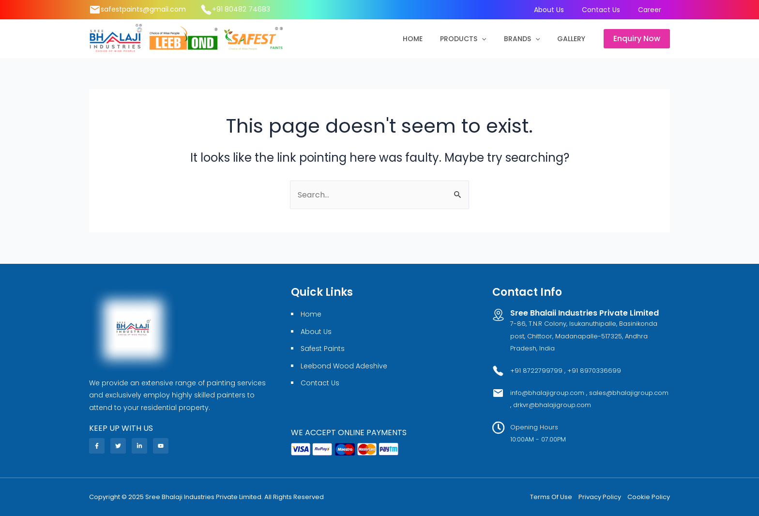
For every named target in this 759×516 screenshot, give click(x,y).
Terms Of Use (551, 496)
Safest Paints (323, 348)
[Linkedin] (139, 446)
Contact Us (606, 10)
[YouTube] (160, 446)
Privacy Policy (599, 496)
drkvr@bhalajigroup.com (552, 405)
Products (473, 39)
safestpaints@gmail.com (143, 9)
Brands (528, 39)
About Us (557, 10)
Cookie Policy (648, 496)
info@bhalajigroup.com (548, 392)
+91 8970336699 (594, 370)
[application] (491, 39)
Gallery (573, 39)
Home (426, 39)
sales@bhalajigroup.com (628, 392)
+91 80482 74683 (241, 9)
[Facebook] (97, 446)
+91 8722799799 (536, 370)
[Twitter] (118, 446)
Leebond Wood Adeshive (344, 366)
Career (651, 10)
